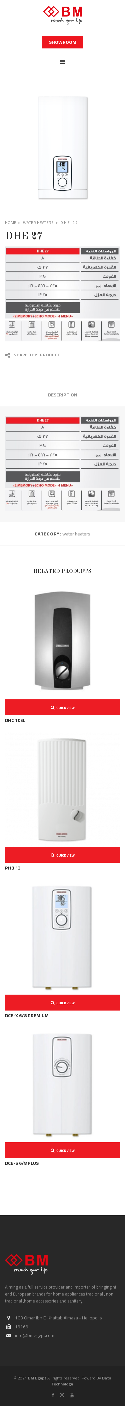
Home (10, 222)
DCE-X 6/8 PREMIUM (27, 1015)
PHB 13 (13, 868)
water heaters (38, 222)
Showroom (62, 42)
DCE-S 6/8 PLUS (22, 1163)
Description (62, 394)
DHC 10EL (15, 720)
